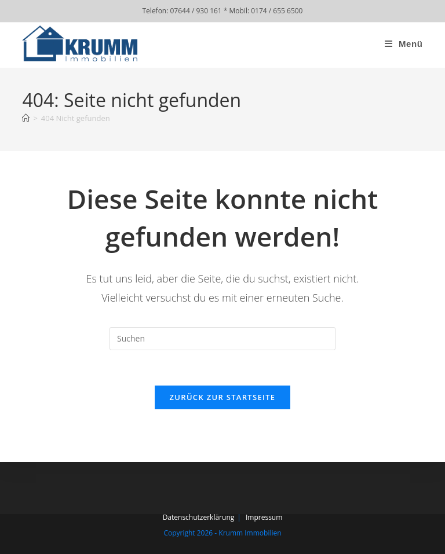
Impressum (264, 517)
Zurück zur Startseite (223, 397)
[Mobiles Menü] (404, 44)
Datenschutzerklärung (199, 517)
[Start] (26, 118)
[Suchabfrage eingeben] (222, 338)
